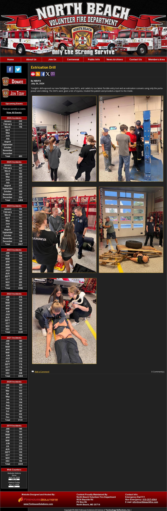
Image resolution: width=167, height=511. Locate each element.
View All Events (14, 112)
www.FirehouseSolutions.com (38, 504)
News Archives (115, 59)
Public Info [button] (94, 59)
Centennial (73, 59)
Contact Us (135, 59)
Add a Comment (42, 371)
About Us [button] (31, 59)
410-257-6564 (150, 499)
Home (10, 59)
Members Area (156, 59)
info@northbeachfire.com (145, 502)
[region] (83, 59)
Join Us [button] (52, 59)
